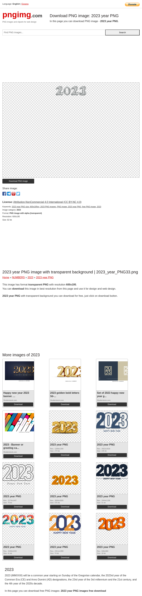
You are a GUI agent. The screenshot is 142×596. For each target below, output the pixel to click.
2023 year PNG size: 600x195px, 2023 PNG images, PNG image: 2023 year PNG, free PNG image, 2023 (56, 207)
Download (18, 404)
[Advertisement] (71, 60)
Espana (25, 4)
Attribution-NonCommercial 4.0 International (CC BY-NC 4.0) (47, 202)
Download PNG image (18, 181)
